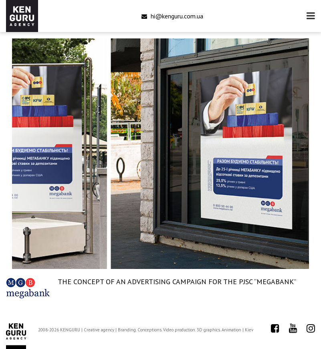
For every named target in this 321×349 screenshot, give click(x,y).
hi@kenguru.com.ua (172, 16)
